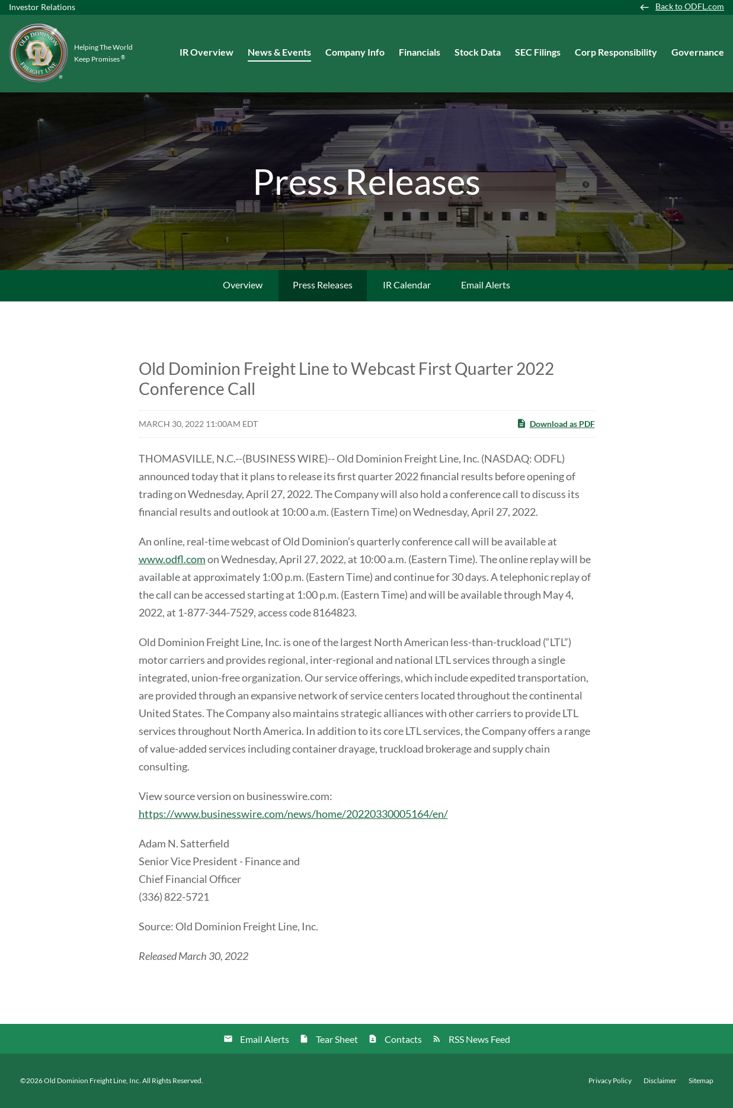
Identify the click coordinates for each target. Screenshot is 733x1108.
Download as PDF (555, 423)
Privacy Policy (610, 1080)
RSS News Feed (479, 1039)
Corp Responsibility (616, 51)
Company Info (355, 51)
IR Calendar (407, 284)
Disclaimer (660, 1080)
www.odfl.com (172, 559)
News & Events (279, 51)
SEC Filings (538, 51)
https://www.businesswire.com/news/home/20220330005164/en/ (293, 813)
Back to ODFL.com (689, 6)
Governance (697, 51)
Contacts (403, 1039)
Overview (243, 284)
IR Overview (206, 51)
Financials (419, 51)
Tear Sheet (337, 1039)
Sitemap (701, 1080)
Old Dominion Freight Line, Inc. (92, 1080)
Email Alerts (485, 284)
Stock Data (477, 51)
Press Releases (323, 284)
